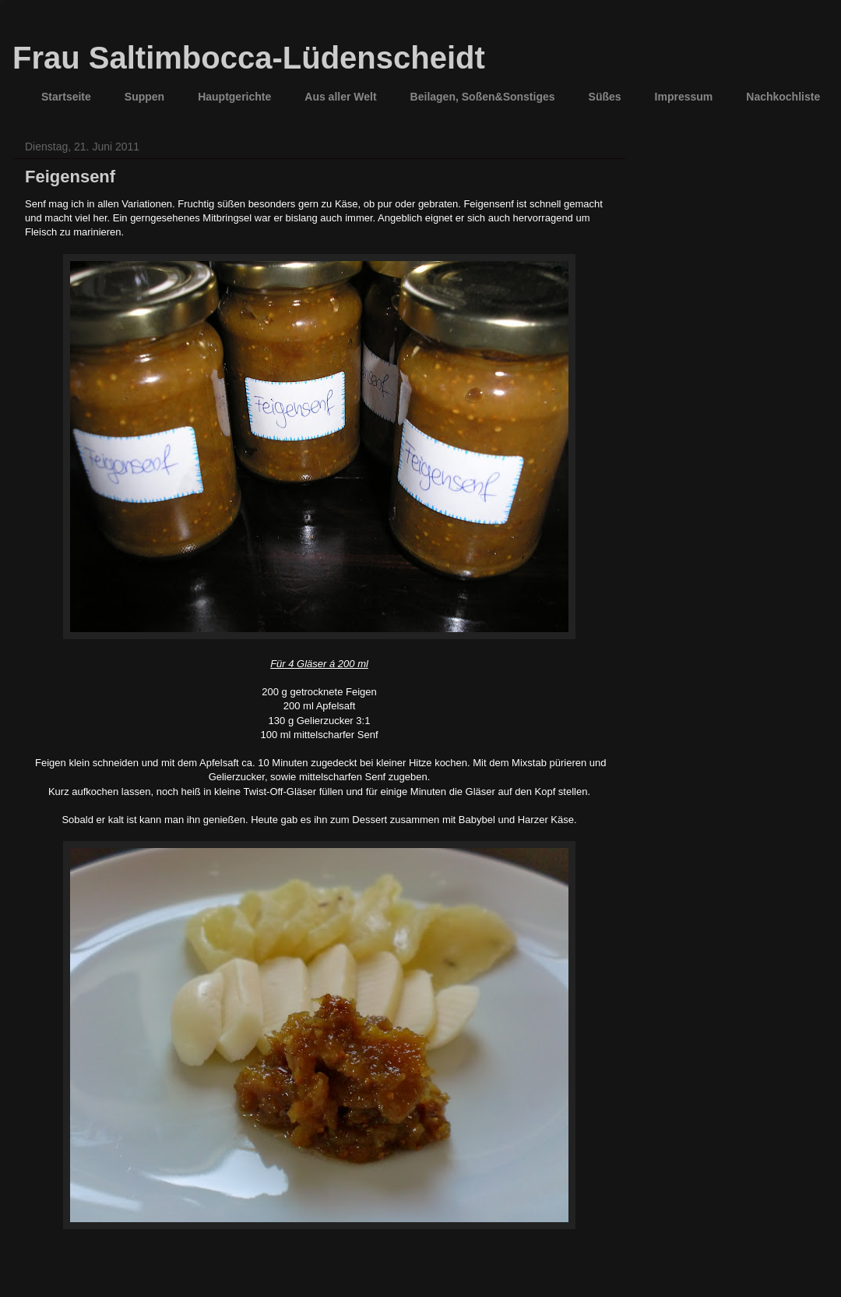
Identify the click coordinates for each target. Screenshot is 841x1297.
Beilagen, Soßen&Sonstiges (482, 96)
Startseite (66, 96)
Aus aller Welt (340, 96)
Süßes (605, 96)
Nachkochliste (783, 96)
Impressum (684, 96)
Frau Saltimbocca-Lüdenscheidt (248, 58)
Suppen (144, 96)
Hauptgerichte (234, 96)
